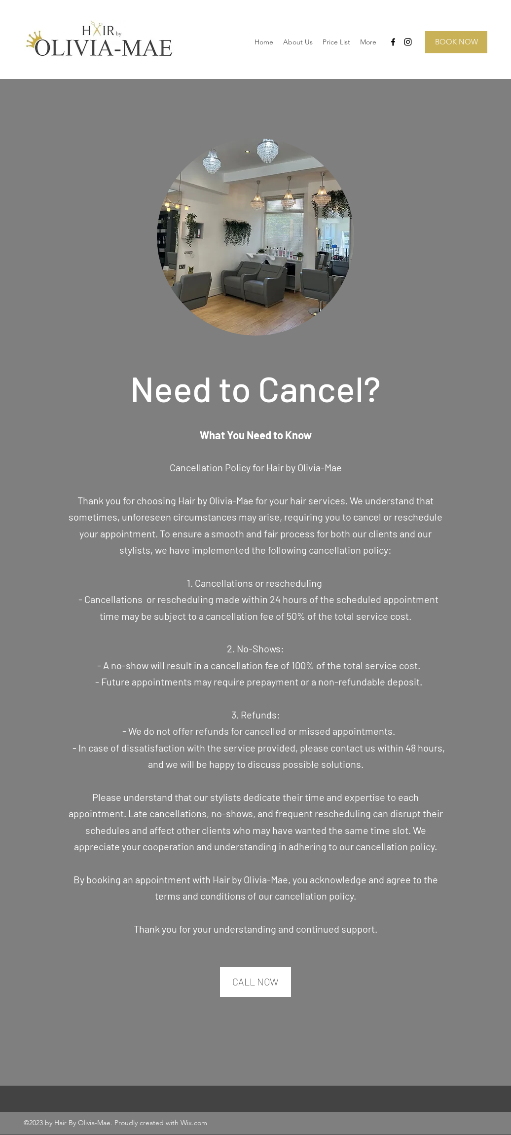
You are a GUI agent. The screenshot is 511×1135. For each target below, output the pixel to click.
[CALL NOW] (255, 982)
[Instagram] (408, 42)
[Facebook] (393, 42)
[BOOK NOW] (456, 42)
